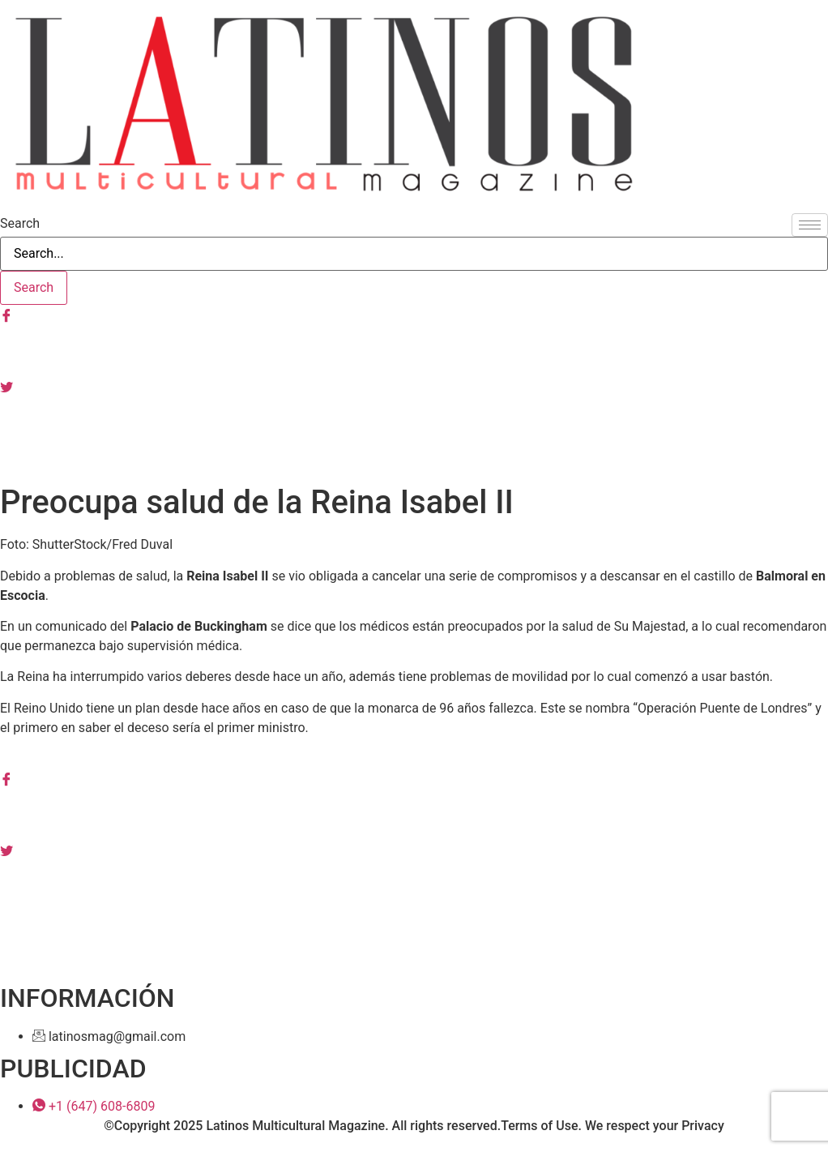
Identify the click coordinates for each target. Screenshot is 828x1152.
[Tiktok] (414, 457)
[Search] (33, 288)
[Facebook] (414, 314)
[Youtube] (414, 421)
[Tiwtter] (414, 386)
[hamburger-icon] (810, 225)
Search (20, 223)
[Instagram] (414, 350)
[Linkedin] (414, 885)
